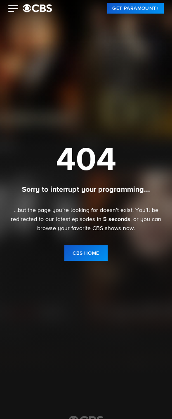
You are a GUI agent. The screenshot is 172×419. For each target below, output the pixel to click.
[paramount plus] (37, 8)
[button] (13, 9)
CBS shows (106, 228)
